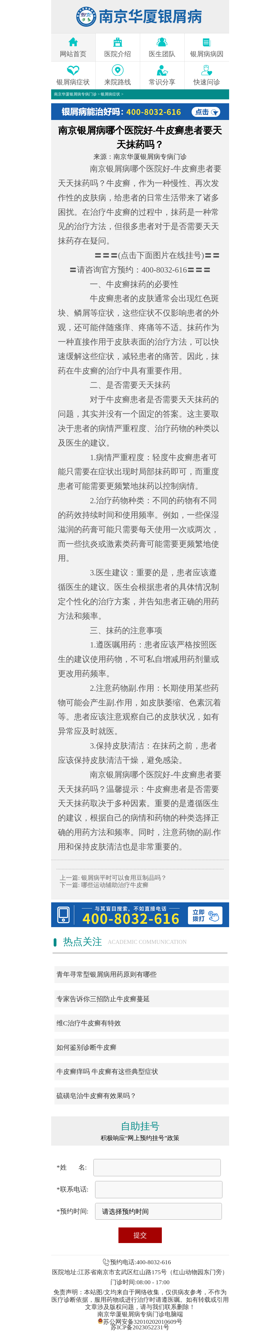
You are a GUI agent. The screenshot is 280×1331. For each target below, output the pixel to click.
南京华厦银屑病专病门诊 (75, 94)
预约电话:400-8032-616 (140, 1262)
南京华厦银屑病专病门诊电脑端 (140, 1314)
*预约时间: (73, 1211)
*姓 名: (72, 1167)
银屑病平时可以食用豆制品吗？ (123, 877)
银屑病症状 (110, 94)
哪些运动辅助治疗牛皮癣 (114, 884)
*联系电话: (73, 1189)
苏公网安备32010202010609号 (140, 1321)
